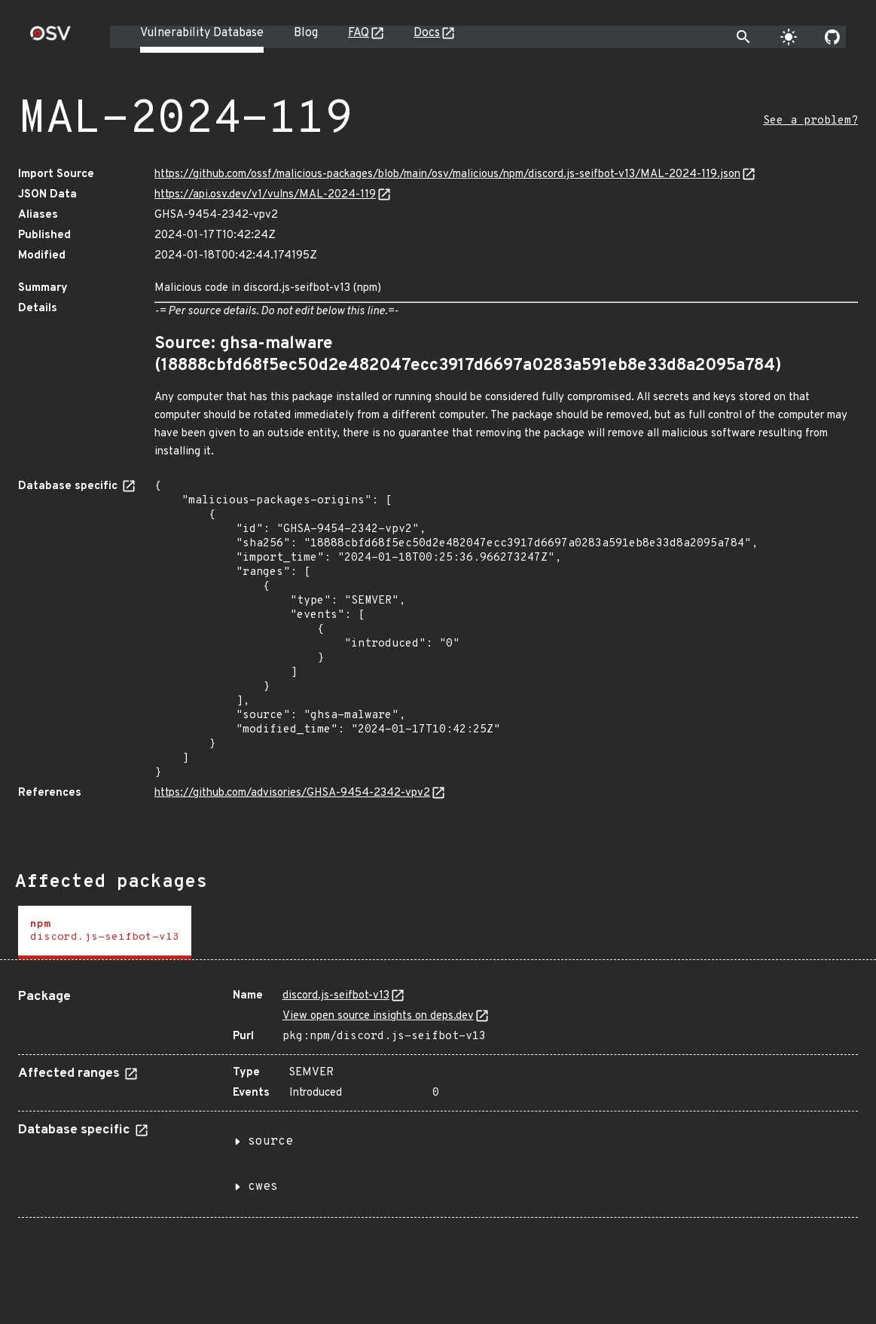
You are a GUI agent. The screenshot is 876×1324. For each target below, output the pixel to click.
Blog (306, 33)
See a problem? (810, 121)
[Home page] (50, 38)
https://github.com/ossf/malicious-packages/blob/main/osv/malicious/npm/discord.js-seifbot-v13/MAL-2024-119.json (447, 174)
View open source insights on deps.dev (378, 1016)
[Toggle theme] (789, 37)
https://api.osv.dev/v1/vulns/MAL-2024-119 (265, 195)
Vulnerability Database (202, 33)
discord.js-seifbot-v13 (335, 996)
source (270, 1141)
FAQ (358, 33)
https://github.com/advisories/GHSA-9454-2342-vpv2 (292, 793)
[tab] (104, 932)
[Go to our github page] (832, 36)
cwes (263, 1186)
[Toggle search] (743, 37)
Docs (427, 33)
